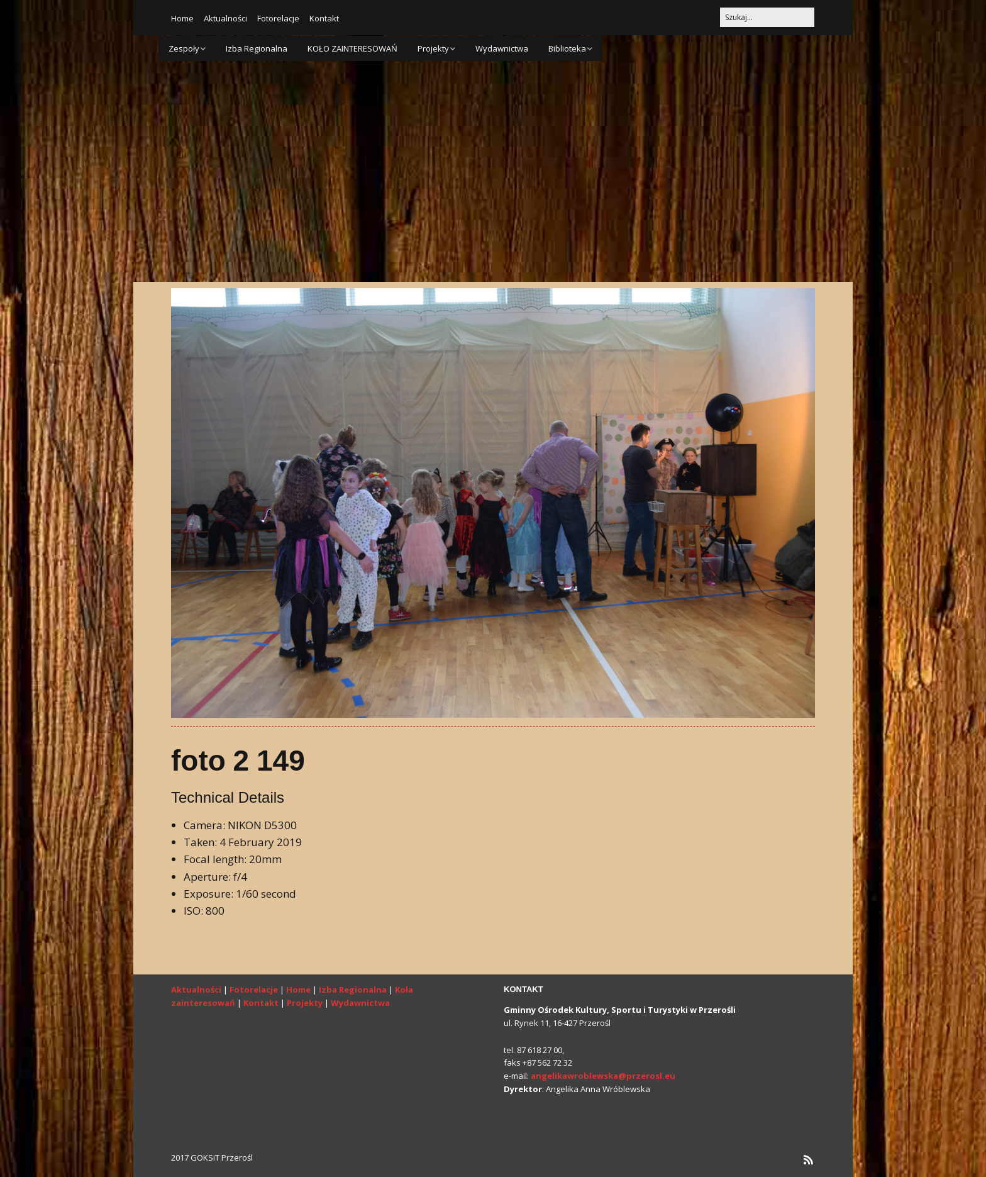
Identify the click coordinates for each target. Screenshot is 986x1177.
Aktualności (225, 18)
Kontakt (324, 18)
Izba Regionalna (256, 48)
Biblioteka (567, 48)
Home (182, 18)
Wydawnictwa (501, 48)
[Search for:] (767, 17)
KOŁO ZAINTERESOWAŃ (352, 48)
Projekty (433, 48)
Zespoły (184, 48)
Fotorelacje (278, 18)
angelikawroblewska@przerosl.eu (603, 1075)
